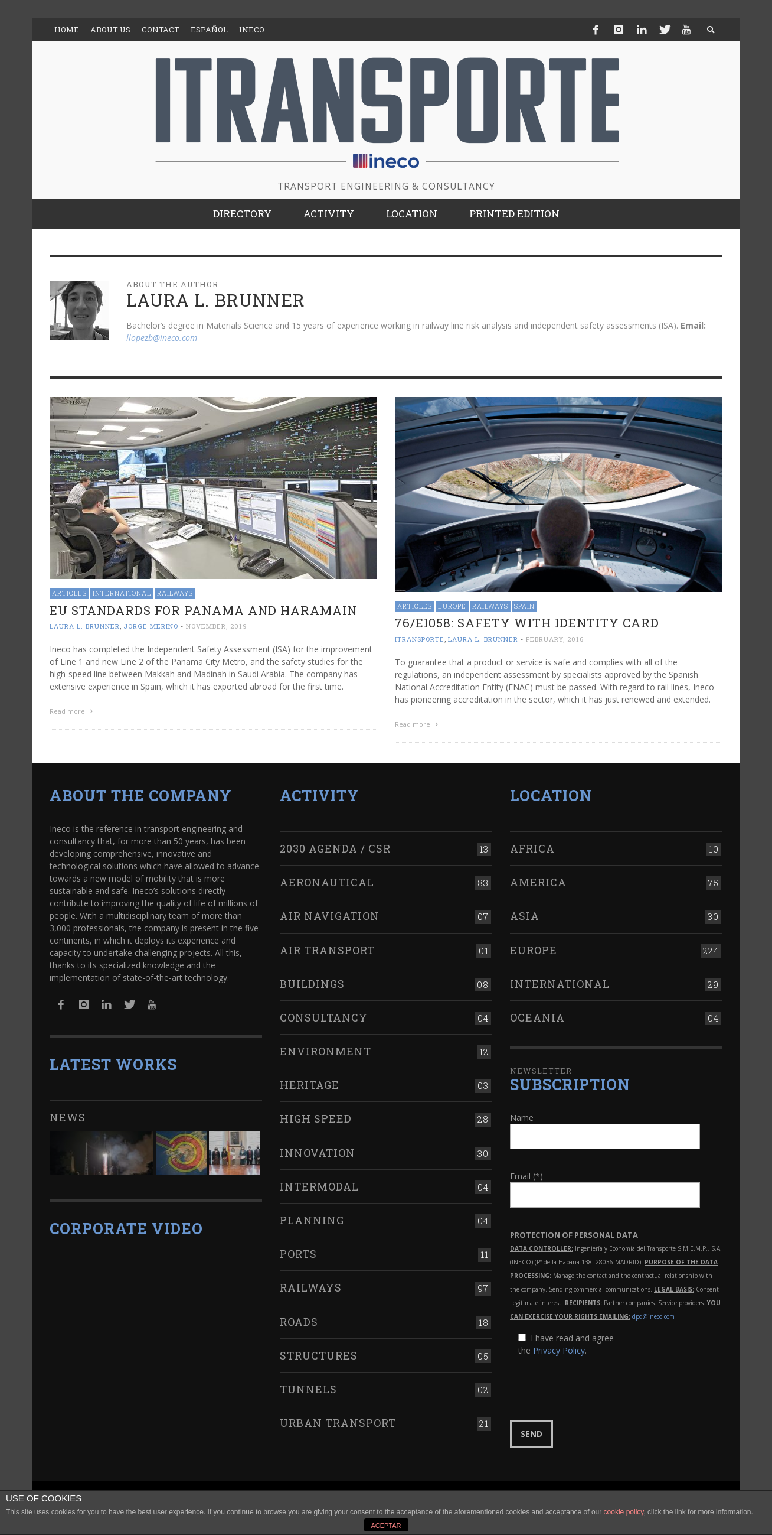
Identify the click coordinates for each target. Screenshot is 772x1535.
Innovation (317, 1153)
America (538, 882)
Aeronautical (327, 882)
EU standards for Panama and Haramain (203, 610)
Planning (312, 1220)
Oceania (537, 1017)
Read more (73, 711)
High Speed (316, 1118)
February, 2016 (555, 639)
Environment (325, 1051)
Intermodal (319, 1186)
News (68, 1117)
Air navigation (330, 916)
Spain (524, 605)
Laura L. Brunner (85, 626)
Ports (298, 1254)
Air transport (327, 950)
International (122, 592)
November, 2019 (216, 626)
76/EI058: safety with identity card (527, 622)
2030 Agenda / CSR (335, 848)
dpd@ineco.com (653, 1316)
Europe (452, 605)
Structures (319, 1355)
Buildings (312, 984)
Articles (69, 592)
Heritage (309, 1085)
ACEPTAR (386, 1525)
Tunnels (308, 1389)
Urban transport (338, 1423)
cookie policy (624, 1512)
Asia (524, 916)
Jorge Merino (150, 626)
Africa (532, 848)
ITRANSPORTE (419, 639)
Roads (299, 1322)
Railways (175, 592)
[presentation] (599, 1388)
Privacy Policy (559, 1350)
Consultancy (324, 1017)
